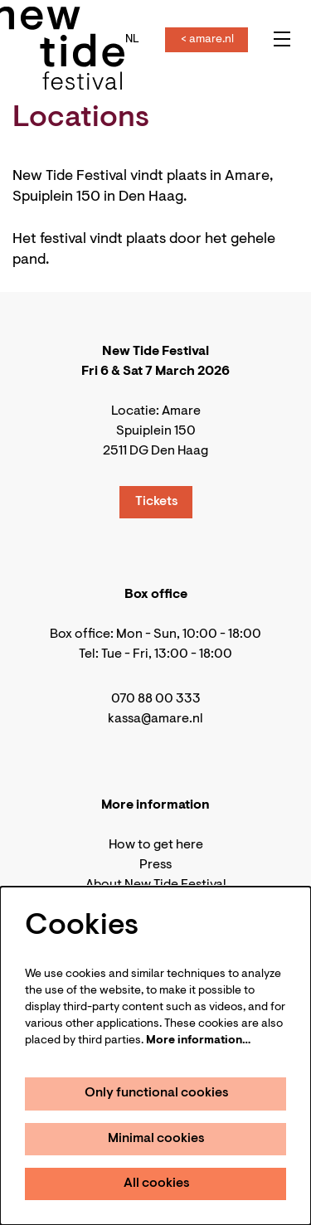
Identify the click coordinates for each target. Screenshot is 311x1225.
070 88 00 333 (156, 699)
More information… (198, 1041)
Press (155, 865)
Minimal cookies (156, 1138)
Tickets (156, 501)
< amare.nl (207, 40)
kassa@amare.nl (155, 719)
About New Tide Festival (155, 885)
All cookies (157, 1183)
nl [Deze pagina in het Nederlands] (132, 40)
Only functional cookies (157, 1093)
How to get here (156, 845)
